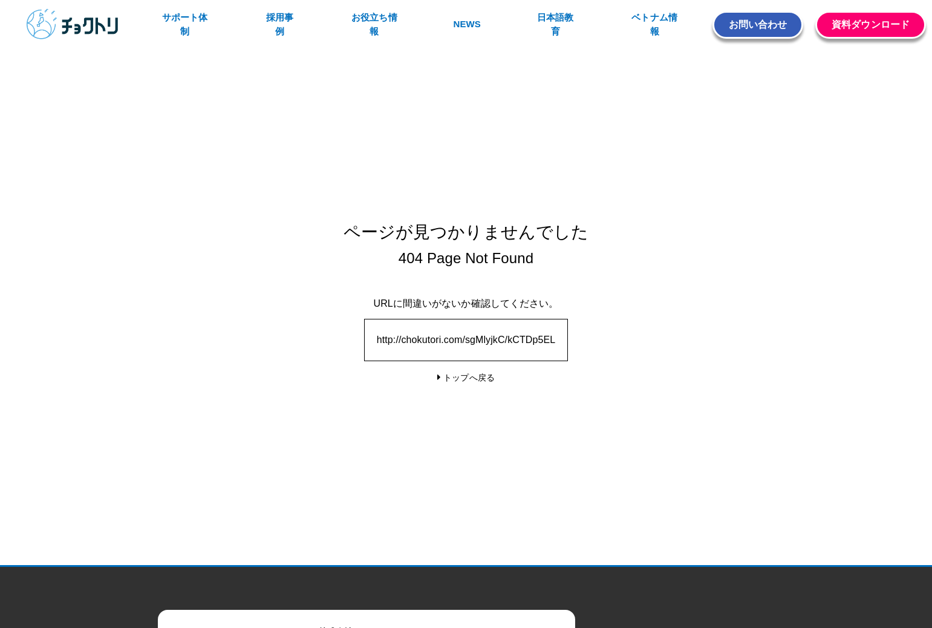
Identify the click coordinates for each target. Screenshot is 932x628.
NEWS (466, 24)
